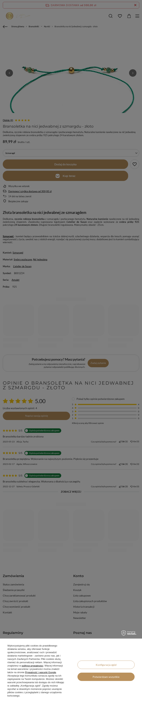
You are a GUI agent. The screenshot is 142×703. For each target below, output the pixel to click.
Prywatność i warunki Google (40, 672)
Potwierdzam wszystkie (106, 676)
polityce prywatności (32, 665)
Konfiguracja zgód (106, 664)
